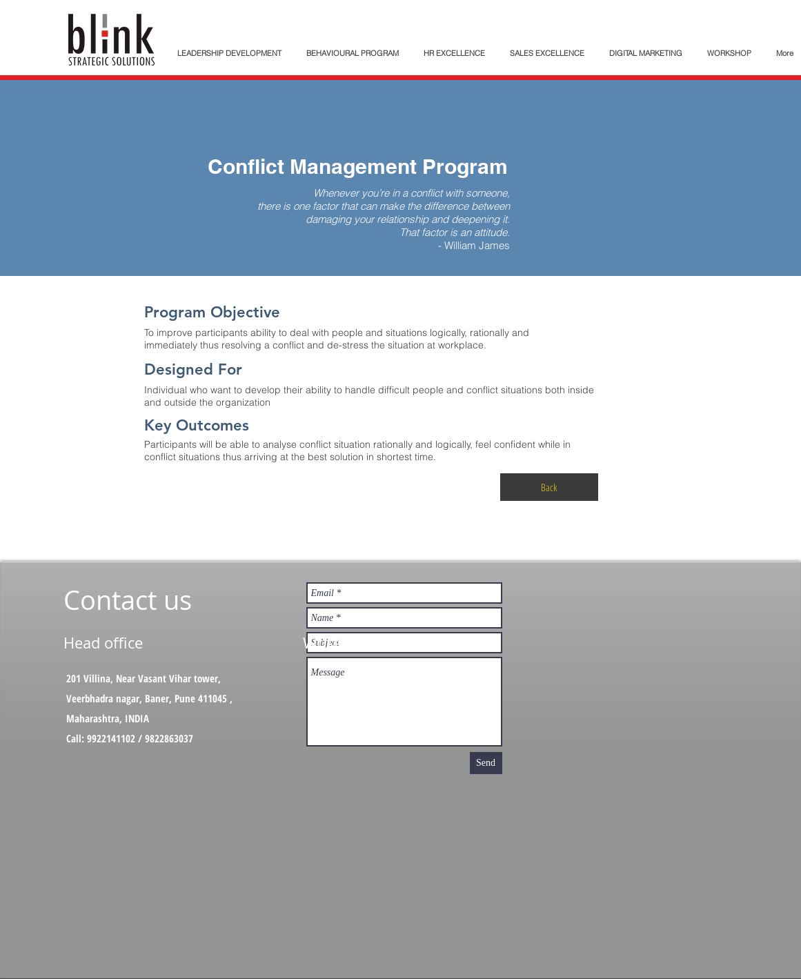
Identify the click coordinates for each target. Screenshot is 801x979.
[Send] (486, 763)
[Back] (549, 487)
